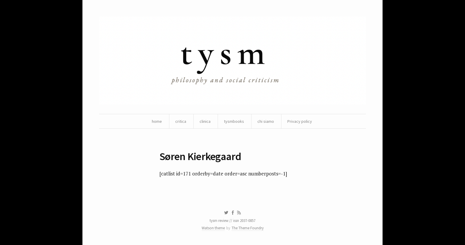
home (157, 121)
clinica (205, 121)
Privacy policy (299, 121)
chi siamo (265, 121)
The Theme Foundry (248, 228)
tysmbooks (234, 121)
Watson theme (213, 228)
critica (180, 121)
